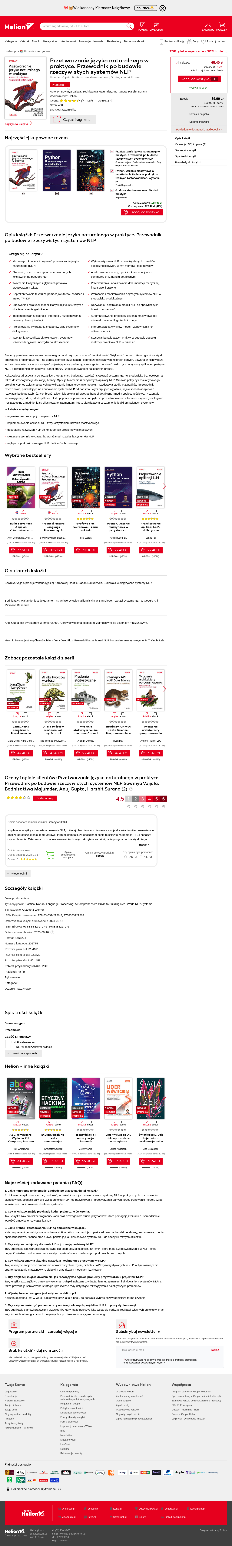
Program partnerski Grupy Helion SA (191, 1391)
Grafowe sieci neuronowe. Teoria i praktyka (85, 527)
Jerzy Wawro (85, 1149)
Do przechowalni (199, 121)
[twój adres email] (162, 1350)
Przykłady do (188, 162)
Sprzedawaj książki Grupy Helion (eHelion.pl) (196, 1396)
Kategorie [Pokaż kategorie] (11, 41)
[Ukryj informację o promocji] (162, 8)
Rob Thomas (46, 741)
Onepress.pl (68, 1508)
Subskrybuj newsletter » (138, 1331)
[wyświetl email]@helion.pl (72, 1533)
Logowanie (11, 1391)
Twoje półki (11, 1409)
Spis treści (186, 156)
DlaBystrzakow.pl (148, 1508)
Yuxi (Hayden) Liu (124, 185)
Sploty (142, 1517)
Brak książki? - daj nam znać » (36, 1350)
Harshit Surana (137, 91)
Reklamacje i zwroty (71, 1453)
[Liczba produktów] (214, 79)
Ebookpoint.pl (197, 1508)
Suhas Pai (151, 538)
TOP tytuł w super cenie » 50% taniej (197, 51)
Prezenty (9, 1418)
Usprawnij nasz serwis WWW (76, 1426)
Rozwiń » (144, 844)
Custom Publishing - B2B (185, 1409)
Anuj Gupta (119, 91)
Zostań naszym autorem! (129, 1396)
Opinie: (103, 100)
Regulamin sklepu (70, 1403)
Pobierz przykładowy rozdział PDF (26, 966)
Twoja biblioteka (13, 1405)
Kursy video (50, 41)
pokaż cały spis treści (25, 1053)
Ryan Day (118, 741)
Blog (62, 1430)
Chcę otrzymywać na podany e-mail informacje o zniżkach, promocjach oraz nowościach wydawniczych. (157, 1361)
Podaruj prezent (216, 41)
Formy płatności (69, 1421)
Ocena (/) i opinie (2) (190, 144)
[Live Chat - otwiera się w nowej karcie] (157, 26)
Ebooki (36, 41)
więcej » (161, 1362)
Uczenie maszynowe (18, 988)
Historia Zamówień (15, 1400)
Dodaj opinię (44, 798)
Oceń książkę (123, 1400)
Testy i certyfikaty (14, 1423)
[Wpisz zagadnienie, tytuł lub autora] (82, 26)
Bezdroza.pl (171, 1508)
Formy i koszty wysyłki (72, 1417)
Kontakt (64, 1448)
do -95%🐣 (146, 8)
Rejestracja (11, 1396)
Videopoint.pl (69, 1517)
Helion (73, 96)
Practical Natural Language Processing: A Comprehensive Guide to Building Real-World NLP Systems (88, 904)
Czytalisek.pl (120, 1517)
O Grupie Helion (125, 1391)
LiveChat (65, 1444)
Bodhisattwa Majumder (96, 91)
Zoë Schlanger (150, 1149)
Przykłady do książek (127, 1409)
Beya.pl (92, 1517)
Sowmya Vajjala (71, 91)
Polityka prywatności (71, 1408)
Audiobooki (68, 41)
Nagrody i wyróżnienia (128, 1414)
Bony (196, 41)
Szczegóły (186, 150)
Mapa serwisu (67, 1439)
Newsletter (66, 1435)
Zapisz (215, 1349)
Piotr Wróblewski (20, 1149)
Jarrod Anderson (118, 1149)
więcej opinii (19, 873)
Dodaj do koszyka (195, 79)
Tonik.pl (223, 1530)
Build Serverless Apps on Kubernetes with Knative (21, 528)
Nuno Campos (28, 741)
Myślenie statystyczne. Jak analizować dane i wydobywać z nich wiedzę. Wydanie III (86, 733)
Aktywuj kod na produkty (18, 1414)
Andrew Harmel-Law (151, 741)
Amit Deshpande (16, 538)
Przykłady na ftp (15, 971)
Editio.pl (117, 1508)
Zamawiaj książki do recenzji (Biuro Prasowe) (196, 1400)
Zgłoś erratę (12, 977)
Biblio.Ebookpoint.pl (175, 1517)
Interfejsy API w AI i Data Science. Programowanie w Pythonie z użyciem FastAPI (118, 733)
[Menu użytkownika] (208, 26)
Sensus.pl (93, 1508)
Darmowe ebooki (134, 41)
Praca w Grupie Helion (184, 1414)
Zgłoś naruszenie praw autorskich (134, 1418)
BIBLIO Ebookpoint (182, 1405)
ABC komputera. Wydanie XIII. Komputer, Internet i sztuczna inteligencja (21, 1141)
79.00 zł (88, 550)
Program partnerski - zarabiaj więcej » (42, 1331)
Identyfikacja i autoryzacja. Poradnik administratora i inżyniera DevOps (86, 1141)
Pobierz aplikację (174, 41)
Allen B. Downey (86, 741)
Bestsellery (114, 41)
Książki (24, 41)
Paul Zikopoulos (62, 741)
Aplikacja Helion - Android (19, 1427)
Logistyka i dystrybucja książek (188, 1418)
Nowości (98, 41)
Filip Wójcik (121, 197)
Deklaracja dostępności (73, 1412)
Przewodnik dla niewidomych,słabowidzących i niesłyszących (77, 1397)
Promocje (85, 41)
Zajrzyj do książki (16, 124)
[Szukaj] (129, 26)
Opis (183, 138)
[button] (164, 486)
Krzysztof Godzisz (53, 1149)
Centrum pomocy (69, 1391)
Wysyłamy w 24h (199, 87)
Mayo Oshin (14, 741)
